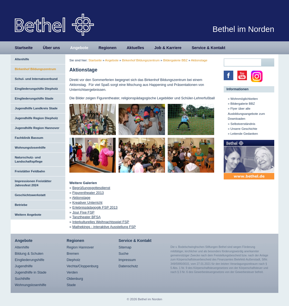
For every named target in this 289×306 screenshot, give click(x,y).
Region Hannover (80, 247)
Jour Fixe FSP (83, 212)
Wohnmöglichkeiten (244, 98)
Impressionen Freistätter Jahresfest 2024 (33, 183)
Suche (123, 253)
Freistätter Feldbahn (30, 171)
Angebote (79, 48)
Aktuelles (135, 48)
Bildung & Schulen (29, 253)
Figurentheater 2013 (88, 193)
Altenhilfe (22, 59)
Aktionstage (199, 60)
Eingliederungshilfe (29, 260)
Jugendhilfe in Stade (30, 272)
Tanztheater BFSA (86, 217)
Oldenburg (75, 279)
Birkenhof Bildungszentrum (35, 69)
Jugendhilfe (24, 266)
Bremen (73, 253)
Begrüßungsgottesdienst (91, 188)
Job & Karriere (167, 48)
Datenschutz (128, 266)
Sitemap (125, 247)
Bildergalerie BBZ (175, 60)
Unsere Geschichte (244, 128)
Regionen (108, 48)
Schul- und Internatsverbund (36, 78)
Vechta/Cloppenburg (82, 266)
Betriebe (21, 204)
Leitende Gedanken (244, 133)
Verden (72, 272)
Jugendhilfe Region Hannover (37, 128)
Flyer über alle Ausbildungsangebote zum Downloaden (246, 113)
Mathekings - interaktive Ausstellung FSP (104, 227)
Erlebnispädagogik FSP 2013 (95, 207)
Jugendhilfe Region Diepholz (36, 118)
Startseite (24, 48)
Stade (71, 285)
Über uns (51, 48)
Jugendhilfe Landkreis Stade (36, 108)
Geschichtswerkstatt (30, 195)
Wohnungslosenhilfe (30, 147)
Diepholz (73, 260)
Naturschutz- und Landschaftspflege (29, 159)
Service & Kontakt (208, 48)
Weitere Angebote (28, 214)
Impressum (127, 260)
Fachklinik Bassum (29, 137)
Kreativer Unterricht (87, 202)
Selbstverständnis (243, 123)
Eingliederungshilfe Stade (34, 98)
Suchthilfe (22, 279)
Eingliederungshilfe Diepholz (36, 88)
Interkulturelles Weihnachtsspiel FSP (100, 222)
